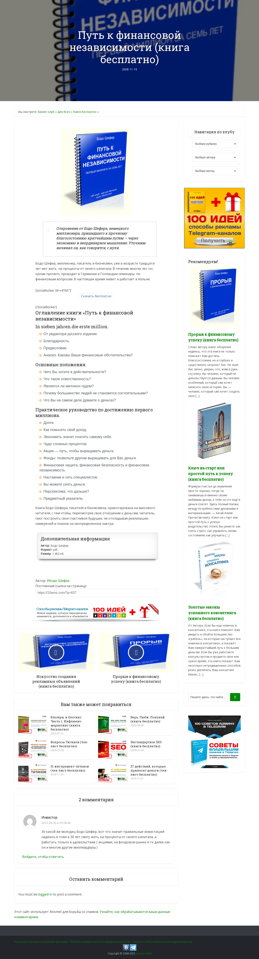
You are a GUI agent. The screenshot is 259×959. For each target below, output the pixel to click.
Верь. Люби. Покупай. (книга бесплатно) (148, 719)
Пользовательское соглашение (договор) (41, 941)
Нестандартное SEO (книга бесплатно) (146, 744)
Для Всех (63, 112)
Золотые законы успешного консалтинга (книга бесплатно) (212, 613)
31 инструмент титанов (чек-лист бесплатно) (70, 768)
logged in (45, 894)
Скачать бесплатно (96, 296)
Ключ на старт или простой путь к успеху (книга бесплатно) (210, 474)
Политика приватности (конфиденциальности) (100, 941)
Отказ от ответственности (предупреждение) (162, 941)
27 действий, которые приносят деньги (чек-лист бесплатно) (149, 770)
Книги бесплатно (85, 112)
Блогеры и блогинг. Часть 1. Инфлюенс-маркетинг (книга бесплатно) (66, 723)
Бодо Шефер (59, 580)
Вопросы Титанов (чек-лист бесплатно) (69, 744)
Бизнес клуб (46, 112)
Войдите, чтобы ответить (43, 856)
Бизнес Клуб (144, 953)
